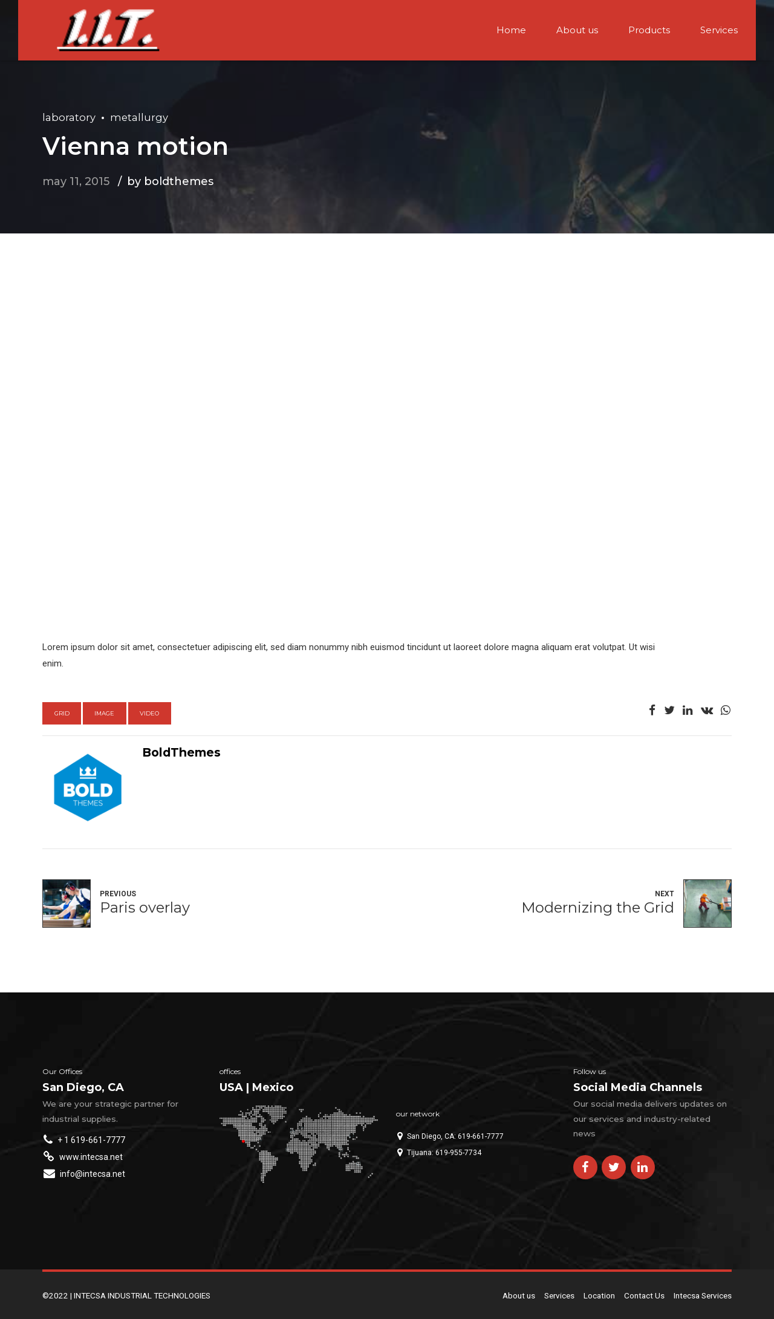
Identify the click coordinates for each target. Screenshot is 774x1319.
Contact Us (644, 1295)
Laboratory (69, 117)
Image (104, 713)
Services (719, 30)
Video (149, 713)
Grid (62, 713)
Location (599, 1295)
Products (649, 30)
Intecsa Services (703, 1295)
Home (511, 30)
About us (577, 30)
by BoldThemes (170, 181)
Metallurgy (139, 117)
